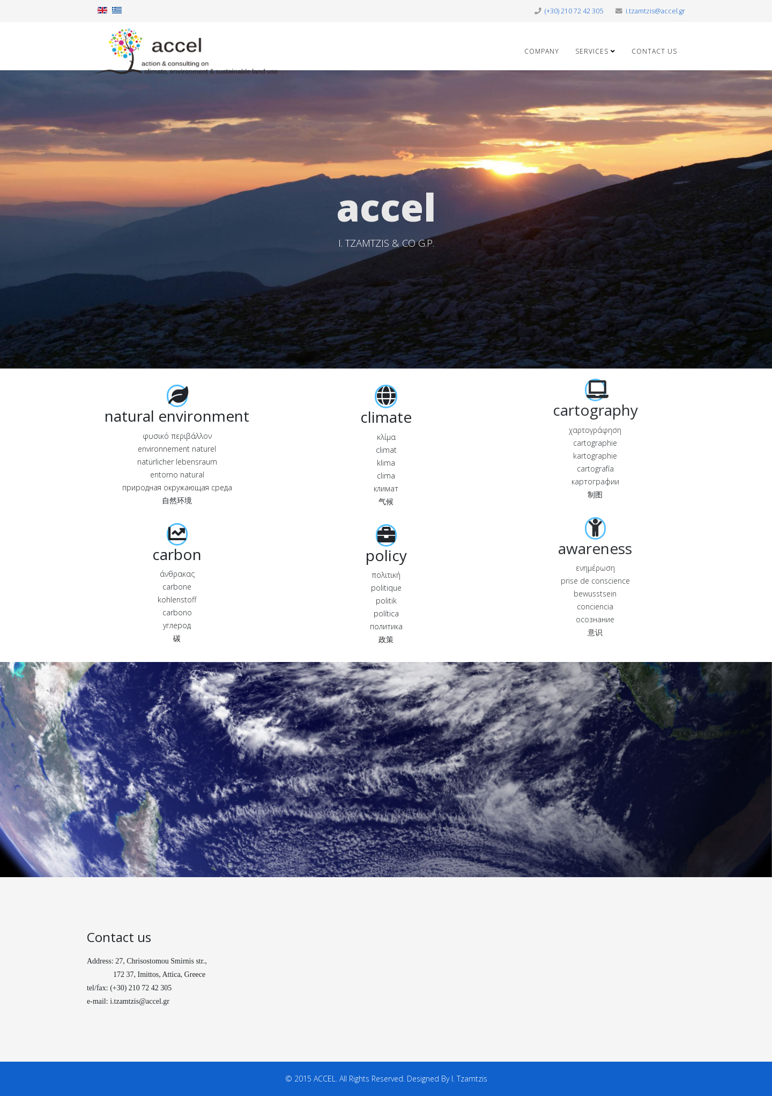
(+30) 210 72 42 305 (574, 11)
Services (591, 51)
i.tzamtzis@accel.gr (655, 11)
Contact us (654, 51)
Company (541, 51)
